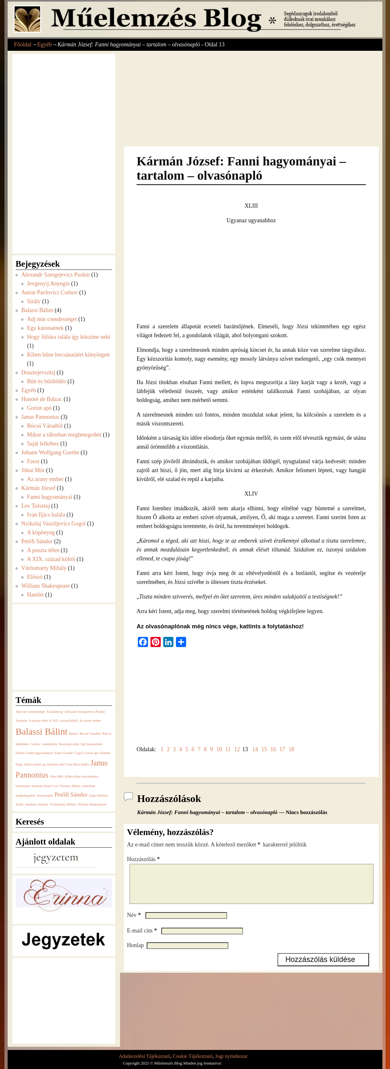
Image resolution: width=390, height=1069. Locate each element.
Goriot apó (39, 408)
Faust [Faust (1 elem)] (58, 753)
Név (134, 922)
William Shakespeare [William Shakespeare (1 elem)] (92, 804)
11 (228, 749)
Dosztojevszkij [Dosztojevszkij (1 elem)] (69, 744)
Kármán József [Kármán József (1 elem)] (41, 786)
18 (291, 749)
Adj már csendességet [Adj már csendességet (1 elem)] (30, 711)
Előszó (35, 577)
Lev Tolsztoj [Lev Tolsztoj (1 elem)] (61, 786)
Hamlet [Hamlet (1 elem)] (105, 753)
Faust (33, 461)
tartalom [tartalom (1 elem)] (31, 804)
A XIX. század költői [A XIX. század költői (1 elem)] (63, 720)
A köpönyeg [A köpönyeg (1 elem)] (54, 711)
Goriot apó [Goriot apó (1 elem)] (91, 753)
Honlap (135, 953)
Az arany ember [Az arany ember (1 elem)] (90, 720)
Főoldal (22, 44)
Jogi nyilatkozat (231, 1056)
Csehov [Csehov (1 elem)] (35, 744)
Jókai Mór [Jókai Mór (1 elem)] (57, 776)
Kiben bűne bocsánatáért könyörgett (68, 354)
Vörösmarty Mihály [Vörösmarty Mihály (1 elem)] (63, 804)
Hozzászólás (144, 859)
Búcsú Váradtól (45, 426)
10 (219, 749)
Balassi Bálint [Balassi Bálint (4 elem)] (42, 731)
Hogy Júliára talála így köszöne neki (68, 337)
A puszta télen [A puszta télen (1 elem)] (38, 720)
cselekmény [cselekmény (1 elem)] (49, 744)
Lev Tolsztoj (35, 506)
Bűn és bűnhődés (46, 381)
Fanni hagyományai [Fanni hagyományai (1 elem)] (39, 753)
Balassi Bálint (37, 310)
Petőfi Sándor (37, 541)
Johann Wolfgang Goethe (50, 452)
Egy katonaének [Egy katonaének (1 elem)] (91, 744)
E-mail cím (142, 938)
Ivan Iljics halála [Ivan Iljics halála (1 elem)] (77, 764)
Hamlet (35, 594)
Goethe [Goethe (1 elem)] (68, 753)
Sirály (34, 301)
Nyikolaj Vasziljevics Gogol (53, 523)
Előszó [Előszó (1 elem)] (20, 753)
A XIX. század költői (51, 559)
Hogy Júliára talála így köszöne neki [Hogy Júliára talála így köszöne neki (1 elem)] (40, 764)
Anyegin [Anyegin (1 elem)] (21, 720)
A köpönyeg (41, 532)
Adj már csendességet (52, 319)
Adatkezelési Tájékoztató (144, 1056)
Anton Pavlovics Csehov (49, 292)
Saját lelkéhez (43, 443)
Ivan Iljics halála (46, 514)
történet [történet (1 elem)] (43, 804)
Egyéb (44, 44)
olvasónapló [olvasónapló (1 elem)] (45, 795)
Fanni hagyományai (49, 497)
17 (282, 749)
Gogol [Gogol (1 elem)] (78, 753)
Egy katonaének (45, 328)
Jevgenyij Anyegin (48, 283)
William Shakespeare (45, 586)
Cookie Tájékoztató (192, 1056)
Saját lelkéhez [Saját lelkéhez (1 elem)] (98, 795)
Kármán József (38, 488)
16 (273, 749)
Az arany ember (45, 479)
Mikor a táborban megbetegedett (64, 434)
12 (237, 749)
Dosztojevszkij (38, 372)
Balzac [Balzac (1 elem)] (73, 733)
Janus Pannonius (40, 417)
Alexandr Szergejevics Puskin (55, 274)
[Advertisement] (251, 99)
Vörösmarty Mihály (43, 568)
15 (264, 749)
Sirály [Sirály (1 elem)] (20, 804)
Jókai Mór (33, 470)
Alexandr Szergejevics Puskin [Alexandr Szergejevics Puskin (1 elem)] (84, 711)
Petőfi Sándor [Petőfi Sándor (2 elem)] (71, 794)
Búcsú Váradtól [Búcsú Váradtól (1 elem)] (90, 733)
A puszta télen (43, 550)
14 (255, 749)
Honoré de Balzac (41, 399)
